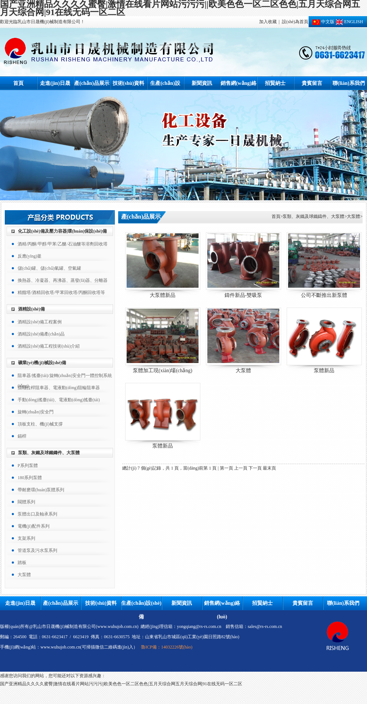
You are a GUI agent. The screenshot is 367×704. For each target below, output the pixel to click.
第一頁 (226, 468)
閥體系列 (26, 501)
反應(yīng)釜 (29, 256)
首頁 (18, 83)
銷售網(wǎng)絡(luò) (239, 85)
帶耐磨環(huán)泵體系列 (41, 489)
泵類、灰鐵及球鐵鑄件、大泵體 (49, 452)
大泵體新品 (162, 295)
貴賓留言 (312, 83)
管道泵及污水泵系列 (37, 550)
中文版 (323, 21)
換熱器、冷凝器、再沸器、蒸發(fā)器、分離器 (63, 280)
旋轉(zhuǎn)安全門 (36, 411)
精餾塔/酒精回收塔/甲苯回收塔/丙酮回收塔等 (61, 292)
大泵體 (24, 574)
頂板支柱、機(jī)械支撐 (40, 424)
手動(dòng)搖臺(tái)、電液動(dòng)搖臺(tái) (59, 399)
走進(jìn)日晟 (55, 83)
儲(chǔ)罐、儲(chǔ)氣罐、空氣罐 (49, 268)
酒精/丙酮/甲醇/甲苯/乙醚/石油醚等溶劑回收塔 (63, 244)
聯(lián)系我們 (349, 83)
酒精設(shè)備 (31, 309)
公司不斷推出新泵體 (324, 295)
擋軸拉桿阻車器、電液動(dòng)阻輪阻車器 (59, 387)
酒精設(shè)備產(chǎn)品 (41, 334)
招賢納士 (275, 83)
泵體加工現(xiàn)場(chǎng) (162, 370)
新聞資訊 (202, 83)
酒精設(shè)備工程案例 (40, 321)
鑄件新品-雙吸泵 (243, 295)
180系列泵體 (30, 477)
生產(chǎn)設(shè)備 (165, 85)
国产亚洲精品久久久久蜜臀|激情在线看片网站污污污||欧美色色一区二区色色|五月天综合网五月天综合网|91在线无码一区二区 (121, 683)
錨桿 (22, 436)
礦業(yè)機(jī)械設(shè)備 (42, 362)
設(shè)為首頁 (295, 21)
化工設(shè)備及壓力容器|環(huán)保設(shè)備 (62, 231)
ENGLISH (348, 21)
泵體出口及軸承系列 (37, 514)
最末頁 (269, 468)
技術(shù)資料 (128, 83)
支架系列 (26, 538)
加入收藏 (268, 21)
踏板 (22, 562)
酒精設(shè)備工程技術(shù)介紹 (49, 346)
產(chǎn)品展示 (91, 83)
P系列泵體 (28, 465)
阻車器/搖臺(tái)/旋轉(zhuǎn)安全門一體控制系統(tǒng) (65, 377)
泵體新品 (324, 370)
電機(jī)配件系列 (34, 526)
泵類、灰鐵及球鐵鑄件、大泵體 (313, 216)
